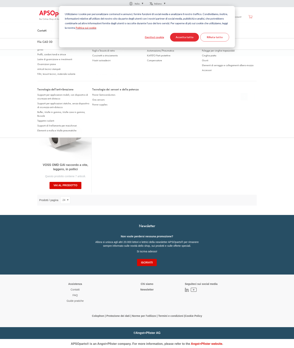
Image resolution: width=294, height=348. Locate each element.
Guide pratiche (75, 300)
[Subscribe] (147, 262)
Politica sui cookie (86, 27)
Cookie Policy (193, 315)
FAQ (75, 295)
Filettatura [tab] (46, 74)
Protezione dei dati (118, 315)
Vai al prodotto (65, 185)
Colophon (98, 315)
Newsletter (147, 289)
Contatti (75, 289)
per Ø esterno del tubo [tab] (107, 74)
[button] (136, 3)
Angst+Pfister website (206, 343)
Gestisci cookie (154, 37)
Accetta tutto (185, 37)
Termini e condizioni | (171, 315)
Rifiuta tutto (215, 37)
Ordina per (45, 96)
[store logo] (55, 15)
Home (42, 37)
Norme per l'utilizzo (144, 315)
